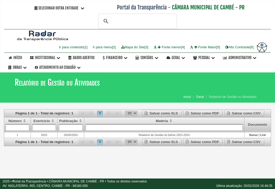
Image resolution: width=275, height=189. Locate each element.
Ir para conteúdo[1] (73, 47)
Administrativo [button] (239, 57)
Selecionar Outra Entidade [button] (59, 8)
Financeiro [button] (115, 57)
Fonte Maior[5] (205, 47)
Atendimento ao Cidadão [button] (58, 67)
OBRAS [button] (17, 67)
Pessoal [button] (204, 57)
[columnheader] (17, 124)
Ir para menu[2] (104, 47)
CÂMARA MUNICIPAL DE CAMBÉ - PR (208, 7)
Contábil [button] (147, 57)
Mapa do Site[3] (134, 47)
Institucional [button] (45, 57)
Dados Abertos (81, 57)
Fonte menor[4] (169, 47)
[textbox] (17, 127)
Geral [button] (175, 57)
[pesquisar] (136, 21)
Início (15, 57)
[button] (162, 113)
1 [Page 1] (100, 113)
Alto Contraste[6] (239, 47)
